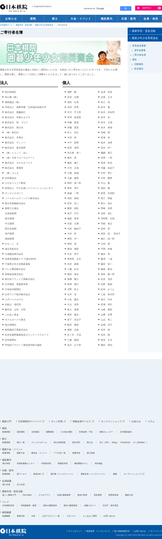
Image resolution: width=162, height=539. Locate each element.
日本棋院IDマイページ (29, 421)
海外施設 (99, 463)
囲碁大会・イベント (12, 449)
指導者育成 (113, 495)
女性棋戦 (35, 432)
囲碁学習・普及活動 (24, 25)
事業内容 (21, 516)
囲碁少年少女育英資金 (44, 25)
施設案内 (6, 460)
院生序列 (76, 442)
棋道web (37, 474)
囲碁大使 (129, 495)
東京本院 (6, 463)
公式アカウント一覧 (51, 516)
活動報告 (138, 64)
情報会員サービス (82, 421)
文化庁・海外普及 (110, 505)
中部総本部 (46, 463)
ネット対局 (57, 421)
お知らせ (136, 421)
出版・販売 (8, 470)
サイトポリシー (75, 531)
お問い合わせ (109, 516)
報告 (134, 59)
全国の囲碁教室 (64, 495)
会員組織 (6, 481)
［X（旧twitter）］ (140, 442)
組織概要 (6, 516)
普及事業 (98, 495)
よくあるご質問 (90, 516)
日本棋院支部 (8, 505)
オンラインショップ (111, 421)
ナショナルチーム (39, 442)
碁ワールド (22, 474)
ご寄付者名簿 (139, 55)
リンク (5, 502)
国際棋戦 (50, 432)
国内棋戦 (21, 432)
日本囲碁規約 (126, 432)
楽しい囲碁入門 (9, 495)
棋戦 (4, 428)
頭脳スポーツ (90, 505)
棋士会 (90, 442)
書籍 (115, 474)
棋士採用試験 (60, 442)
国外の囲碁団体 (70, 505)
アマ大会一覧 (60, 453)
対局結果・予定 (86, 432)
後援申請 (76, 453)
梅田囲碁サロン (81, 463)
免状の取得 (82, 495)
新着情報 (6, 432)
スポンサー (71, 516)
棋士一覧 (21, 442)
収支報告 (138, 68)
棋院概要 (6, 512)
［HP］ (106, 442)
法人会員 (21, 484)
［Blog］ (114, 442)
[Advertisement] (66, 390)
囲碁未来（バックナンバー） (93, 474)
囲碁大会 (21, 453)
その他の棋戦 (66, 432)
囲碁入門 (6, 421)
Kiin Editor (27, 495)
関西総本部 (63, 463)
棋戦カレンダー (106, 432)
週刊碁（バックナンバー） (62, 474)
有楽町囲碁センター (26, 463)
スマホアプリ (44, 495)
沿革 (33, 516)
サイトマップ (156, 531)
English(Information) (42, 6)
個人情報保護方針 (122, 531)
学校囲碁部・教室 (28, 505)
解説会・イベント (39, 453)
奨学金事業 (140, 50)
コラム (151, 421)
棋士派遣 (91, 453)
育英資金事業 (139, 45)
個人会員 (6, 484)
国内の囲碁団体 (50, 505)
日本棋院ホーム (6, 25)
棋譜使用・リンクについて (98, 531)
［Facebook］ (125, 442)
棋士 (4, 438)
